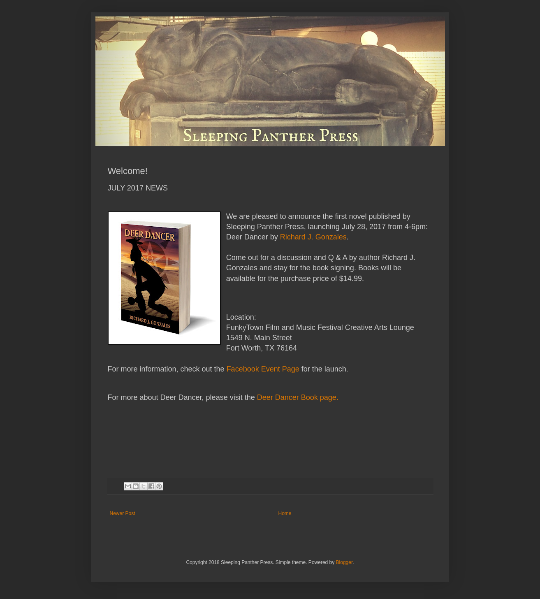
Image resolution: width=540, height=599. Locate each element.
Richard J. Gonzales (313, 237)
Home (285, 513)
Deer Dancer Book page (296, 397)
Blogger (344, 562)
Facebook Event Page (263, 369)
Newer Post (122, 513)
